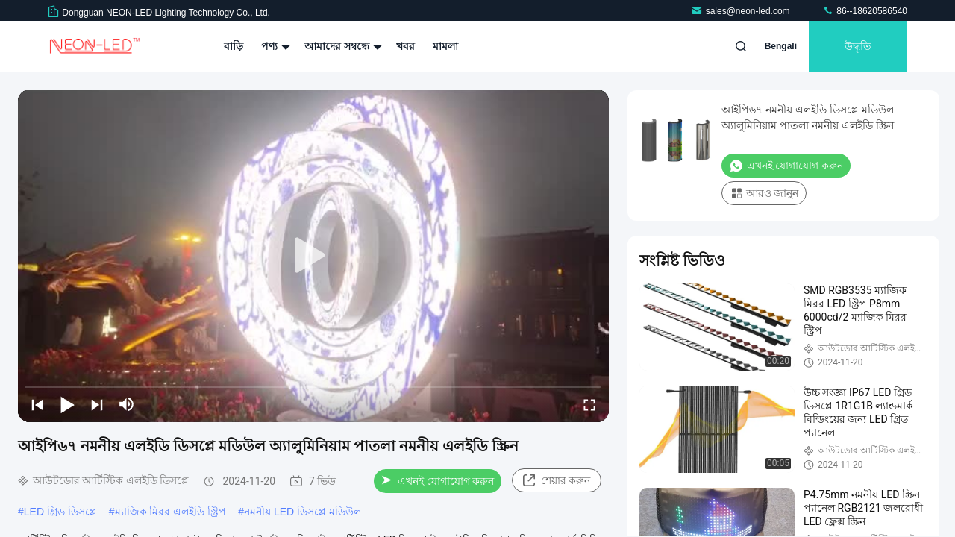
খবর (405, 46)
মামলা (445, 46)
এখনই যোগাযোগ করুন (437, 481)
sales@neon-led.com (741, 11)
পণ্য (273, 46)
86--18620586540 (864, 11)
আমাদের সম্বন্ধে (341, 46)
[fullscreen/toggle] (589, 404)
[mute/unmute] (127, 404)
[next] (97, 404)
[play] (313, 255)
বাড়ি (233, 46)
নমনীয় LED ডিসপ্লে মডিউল (302, 512)
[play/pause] (67, 404)
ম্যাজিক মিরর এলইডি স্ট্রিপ (171, 512)
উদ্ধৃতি (858, 46)
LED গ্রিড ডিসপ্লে (60, 512)
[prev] (37, 404)
